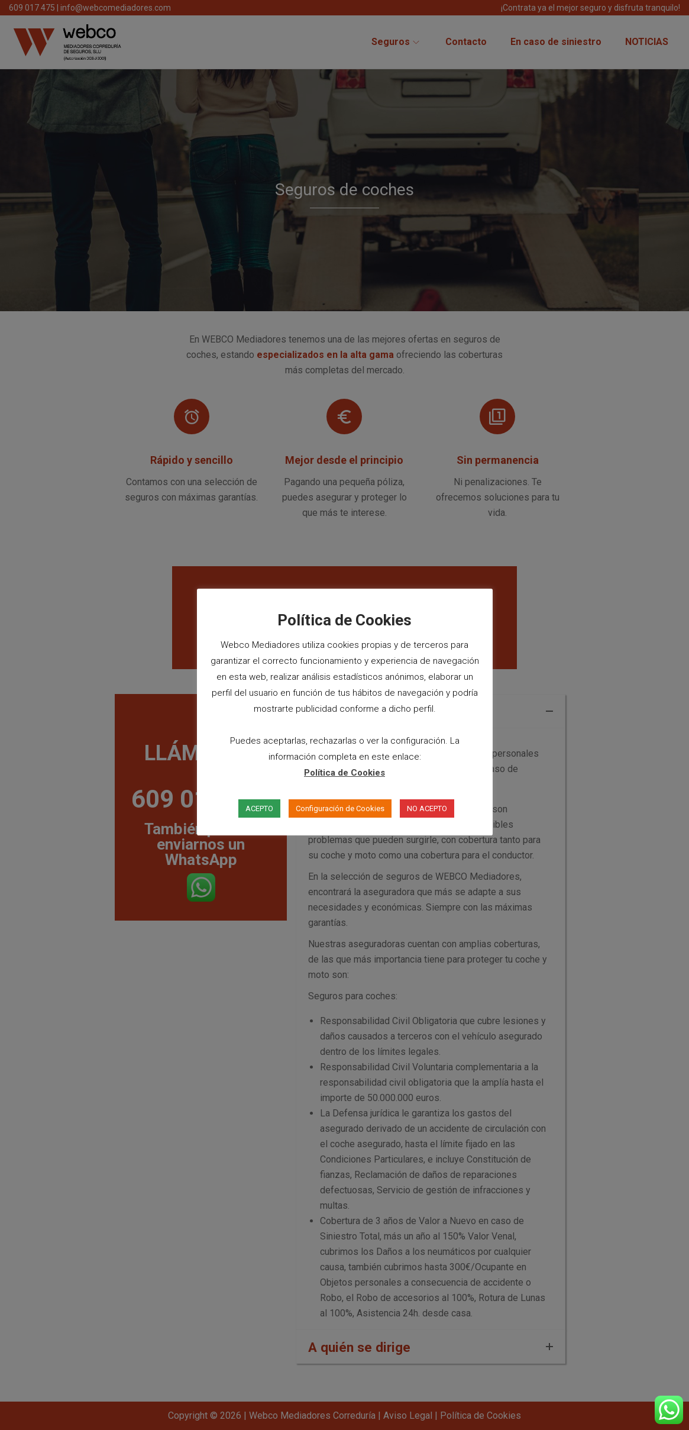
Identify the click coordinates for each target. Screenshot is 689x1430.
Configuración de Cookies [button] (340, 808)
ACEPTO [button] (259, 808)
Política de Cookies (344, 772)
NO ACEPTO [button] (427, 808)
